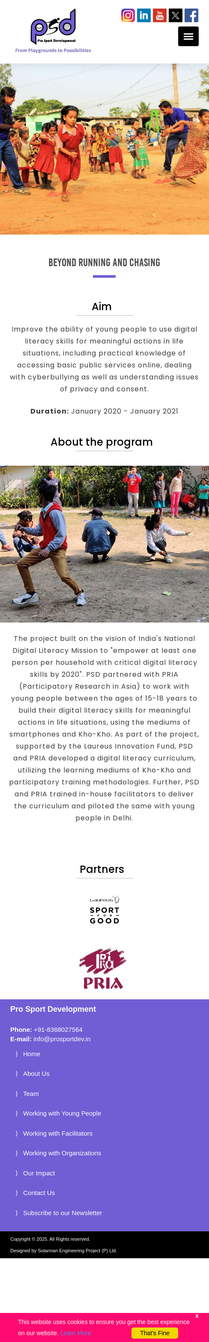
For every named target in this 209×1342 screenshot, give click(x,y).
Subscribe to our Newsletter (62, 1212)
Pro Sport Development (53, 1009)
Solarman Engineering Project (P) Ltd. (77, 1250)
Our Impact (39, 1173)
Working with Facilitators (58, 1133)
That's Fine (155, 1333)
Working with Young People (62, 1113)
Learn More (75, 1333)
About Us (36, 1073)
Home (31, 1053)
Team (31, 1093)
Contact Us (39, 1192)
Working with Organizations (62, 1153)
